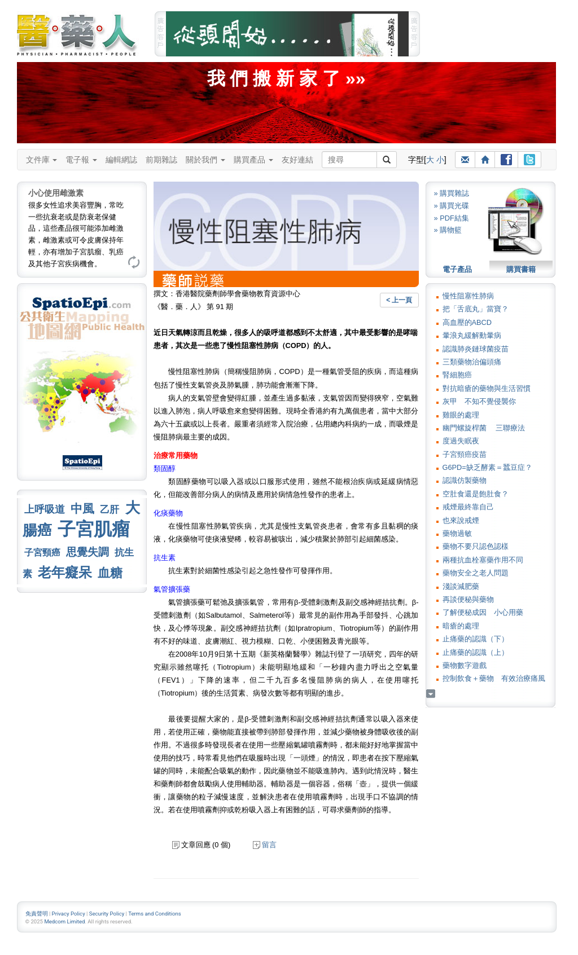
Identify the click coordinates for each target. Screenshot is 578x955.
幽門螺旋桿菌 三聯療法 (484, 428)
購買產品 (253, 159)
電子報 (81, 159)
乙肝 (109, 509)
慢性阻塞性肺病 (468, 296)
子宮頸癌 (42, 552)
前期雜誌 (161, 159)
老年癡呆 (65, 572)
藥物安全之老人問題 (476, 573)
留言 (265, 844)
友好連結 (297, 159)
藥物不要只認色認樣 (476, 546)
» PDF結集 (451, 218)
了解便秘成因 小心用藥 (483, 612)
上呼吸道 (44, 509)
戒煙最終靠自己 (468, 507)
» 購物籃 (448, 230)
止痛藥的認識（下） (476, 639)
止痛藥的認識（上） (476, 652)
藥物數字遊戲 (465, 665)
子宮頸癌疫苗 (465, 454)
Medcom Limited (64, 921)
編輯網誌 (121, 159)
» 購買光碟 (452, 205)
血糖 (110, 573)
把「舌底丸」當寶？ (476, 309)
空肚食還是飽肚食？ (476, 494)
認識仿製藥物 (465, 480)
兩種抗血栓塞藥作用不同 (483, 560)
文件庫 (42, 159)
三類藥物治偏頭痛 (472, 362)
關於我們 (205, 159)
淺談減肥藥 (461, 586)
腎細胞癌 (457, 375)
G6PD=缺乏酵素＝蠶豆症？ (487, 467)
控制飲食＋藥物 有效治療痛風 (494, 678)
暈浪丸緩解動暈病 (472, 335)
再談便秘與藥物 (468, 599)
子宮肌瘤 (94, 529)
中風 (82, 508)
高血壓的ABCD (467, 322)
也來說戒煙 (461, 520)
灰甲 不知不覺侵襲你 (479, 401)
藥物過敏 (457, 533)
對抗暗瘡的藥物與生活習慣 (487, 388)
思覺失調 (87, 551)
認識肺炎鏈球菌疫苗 (476, 349)
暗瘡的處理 (461, 626)
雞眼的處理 (461, 415)
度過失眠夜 (461, 441)
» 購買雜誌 (452, 193)
